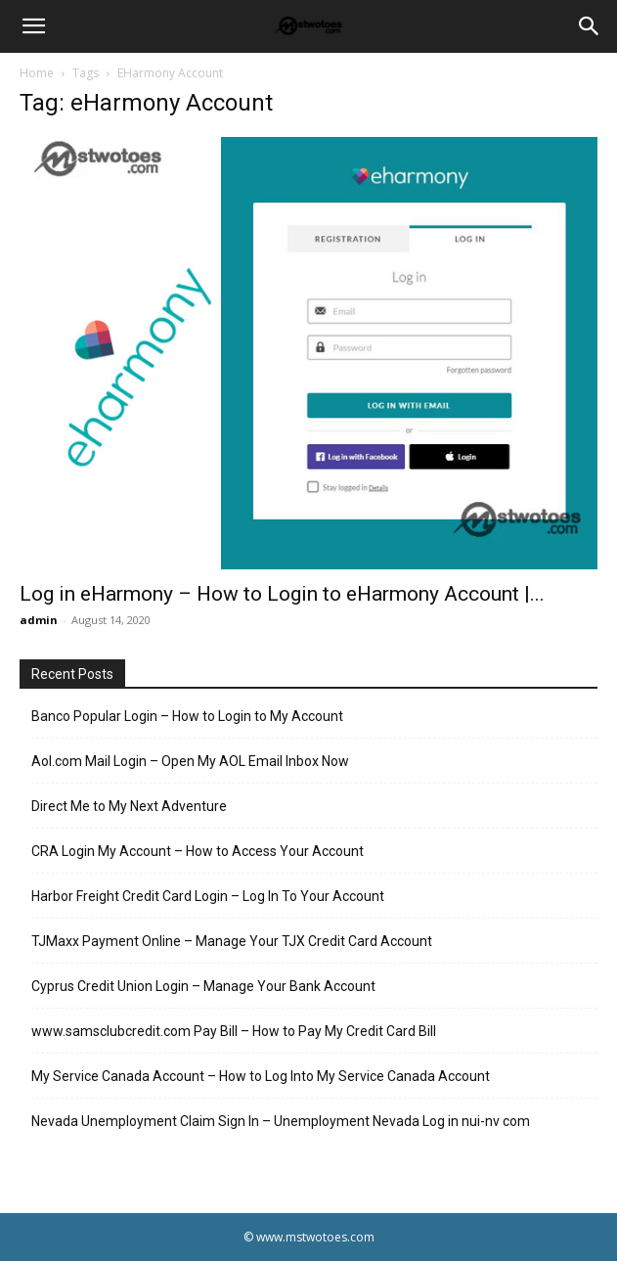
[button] (33, 26)
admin (39, 619)
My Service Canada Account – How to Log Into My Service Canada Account (260, 1076)
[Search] (589, 26)
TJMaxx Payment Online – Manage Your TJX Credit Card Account (231, 941)
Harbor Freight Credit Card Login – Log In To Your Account (207, 896)
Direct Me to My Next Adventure (129, 806)
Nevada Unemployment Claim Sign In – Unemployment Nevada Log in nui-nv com (280, 1121)
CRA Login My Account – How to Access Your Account (197, 851)
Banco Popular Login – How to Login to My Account (187, 716)
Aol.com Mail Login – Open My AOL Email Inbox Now (190, 761)
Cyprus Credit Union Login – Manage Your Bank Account (203, 986)
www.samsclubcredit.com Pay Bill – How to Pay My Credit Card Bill (233, 1031)
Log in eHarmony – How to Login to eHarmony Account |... (282, 594)
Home (37, 73)
